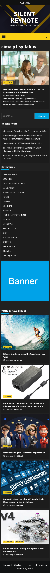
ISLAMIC (7, 219)
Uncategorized (9, 255)
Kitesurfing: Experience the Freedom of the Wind (25, 131)
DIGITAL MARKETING (14, 183)
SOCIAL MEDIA (10, 237)
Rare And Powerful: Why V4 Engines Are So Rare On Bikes (25, 157)
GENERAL (7, 206)
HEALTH (7, 210)
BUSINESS (8, 179)
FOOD (6, 197)
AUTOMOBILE (10, 174)
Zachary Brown (19, 95)
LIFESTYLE (8, 224)
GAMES (6, 201)
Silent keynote (24, 17)
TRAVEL (7, 251)
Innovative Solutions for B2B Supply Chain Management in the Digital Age (22, 149)
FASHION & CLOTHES (13, 192)
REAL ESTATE (9, 228)
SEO (5, 233)
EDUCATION (7, 82)
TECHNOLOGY (10, 246)
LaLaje (40, 564)
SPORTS (7, 242)
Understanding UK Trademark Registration (22, 143)
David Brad (18, 360)
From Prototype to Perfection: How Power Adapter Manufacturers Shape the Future (22, 137)
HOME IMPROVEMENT (14, 215)
